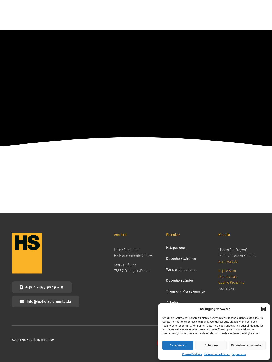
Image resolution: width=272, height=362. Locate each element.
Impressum (239, 354)
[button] (263, 309)
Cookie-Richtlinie (192, 354)
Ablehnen (211, 345)
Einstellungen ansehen (247, 345)
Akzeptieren (177, 345)
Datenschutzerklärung (217, 354)
